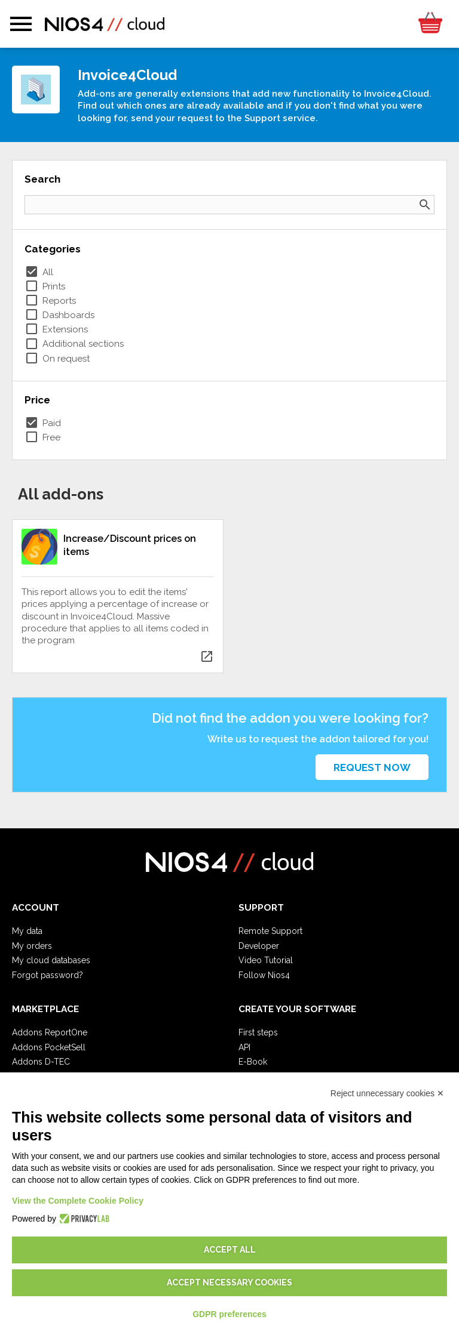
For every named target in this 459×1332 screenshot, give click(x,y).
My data (27, 931)
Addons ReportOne (49, 1032)
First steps (258, 1032)
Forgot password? (47, 975)
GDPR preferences (229, 1314)
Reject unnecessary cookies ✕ (387, 1093)
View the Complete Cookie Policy (77, 1200)
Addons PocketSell (48, 1047)
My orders (32, 946)
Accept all (230, 1249)
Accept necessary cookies (229, 1282)
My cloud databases (51, 960)
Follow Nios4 (264, 975)
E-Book (252, 1061)
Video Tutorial (265, 960)
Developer (258, 946)
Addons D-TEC (41, 1061)
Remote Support (270, 931)
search (425, 205)
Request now (372, 767)
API (244, 1047)
